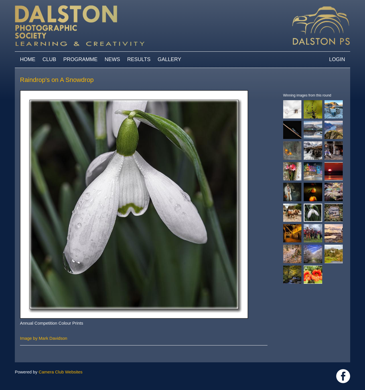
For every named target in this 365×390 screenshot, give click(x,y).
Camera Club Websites (60, 371)
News (112, 59)
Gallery (169, 59)
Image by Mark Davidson (43, 338)
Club (49, 59)
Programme (80, 59)
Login (337, 59)
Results (139, 59)
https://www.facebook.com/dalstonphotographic (343, 376)
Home (27, 59)
